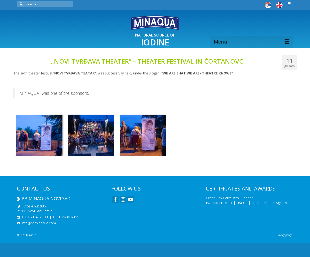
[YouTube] (130, 199)
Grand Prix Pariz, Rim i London (230, 198)
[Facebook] (115, 199)
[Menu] (251, 42)
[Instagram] (123, 199)
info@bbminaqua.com (36, 223)
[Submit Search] (20, 4)
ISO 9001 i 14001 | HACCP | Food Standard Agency (246, 202)
